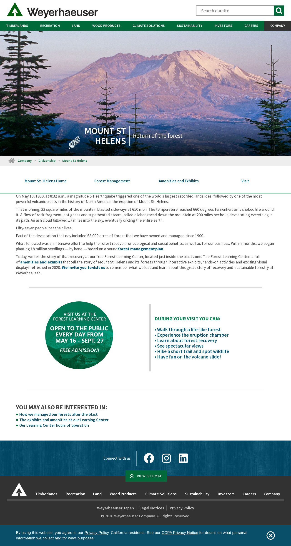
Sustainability (189, 25)
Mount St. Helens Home (46, 180)
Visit (245, 180)
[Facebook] (149, 458)
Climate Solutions (149, 25)
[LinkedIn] (183, 458)
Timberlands (17, 25)
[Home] (11, 160)
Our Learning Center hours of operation (54, 425)
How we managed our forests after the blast (58, 414)
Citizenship (46, 160)
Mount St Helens (74, 160)
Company (277, 25)
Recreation (50, 25)
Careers (251, 25)
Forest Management (112, 180)
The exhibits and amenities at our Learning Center (63, 419)
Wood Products (106, 25)
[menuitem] (17, 26)
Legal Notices (152, 508)
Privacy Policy (182, 508)
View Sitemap (149, 475)
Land (76, 25)
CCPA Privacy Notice (180, 533)
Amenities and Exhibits (179, 180)
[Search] (240, 10)
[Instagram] (166, 458)
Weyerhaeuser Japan (115, 508)
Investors (223, 25)
